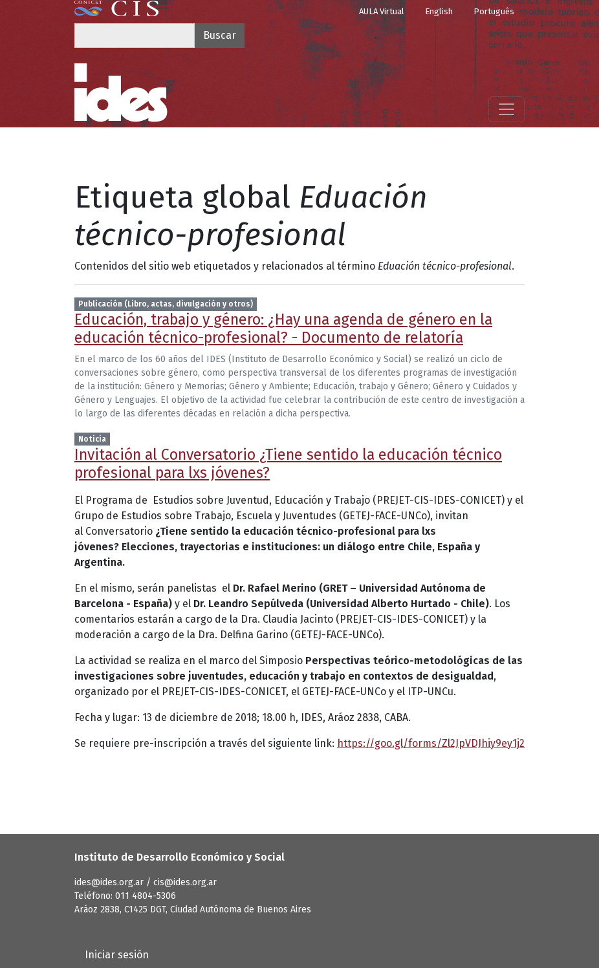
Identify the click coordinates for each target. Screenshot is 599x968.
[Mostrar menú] (506, 109)
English (439, 11)
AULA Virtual (381, 11)
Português (494, 11)
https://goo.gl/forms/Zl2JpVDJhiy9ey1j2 (431, 743)
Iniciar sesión (117, 955)
